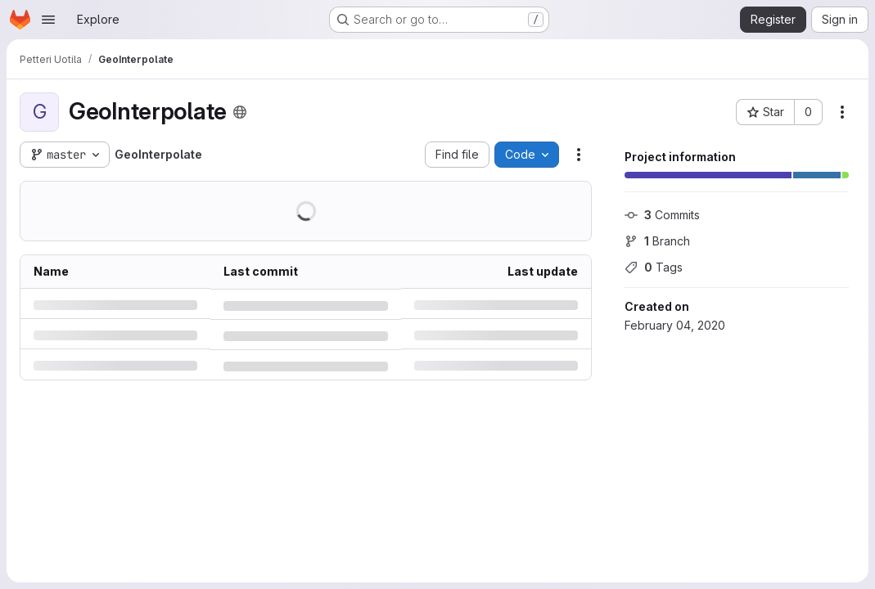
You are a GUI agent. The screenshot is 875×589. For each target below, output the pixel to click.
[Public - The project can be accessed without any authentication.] (239, 112)
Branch (657, 241)
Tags (654, 267)
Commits (662, 215)
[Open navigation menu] (48, 20)
